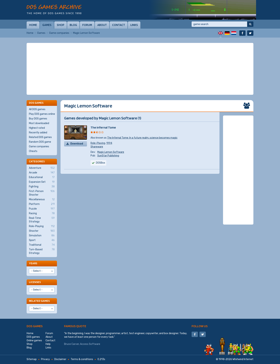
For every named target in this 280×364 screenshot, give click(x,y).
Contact (118, 25)
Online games (34, 340)
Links (134, 25)
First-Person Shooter (42, 193)
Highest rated (37, 127)
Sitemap (32, 359)
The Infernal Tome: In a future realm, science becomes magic (142, 137)
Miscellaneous (42, 199)
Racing (42, 213)
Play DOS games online (42, 113)
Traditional (42, 245)
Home (33, 25)
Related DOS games (40, 137)
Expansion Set (42, 182)
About (102, 25)
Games (46, 25)
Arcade (42, 172)
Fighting (42, 186)
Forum (87, 25)
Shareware (97, 146)
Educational (42, 177)
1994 (109, 143)
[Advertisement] (140, 69)
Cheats (33, 151)
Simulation (42, 235)
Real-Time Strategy (42, 219)
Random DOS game (40, 141)
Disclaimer (60, 359)
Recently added (38, 132)
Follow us (200, 326)
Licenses (35, 282)
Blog (73, 25)
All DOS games (37, 109)
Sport (42, 240)
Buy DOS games (38, 118)
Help (48, 344)
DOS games (35, 326)
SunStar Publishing (108, 155)
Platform (42, 204)
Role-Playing (98, 143)
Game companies (59, 33)
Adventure (42, 168)
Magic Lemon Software (110, 152)
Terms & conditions (82, 359)
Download (76, 143)
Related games (39, 300)
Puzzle (42, 209)
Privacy (45, 359)
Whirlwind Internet (242, 359)
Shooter (42, 231)
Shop (60, 25)
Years (33, 263)
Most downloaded (39, 123)
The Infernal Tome (103, 127)
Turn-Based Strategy (42, 251)
